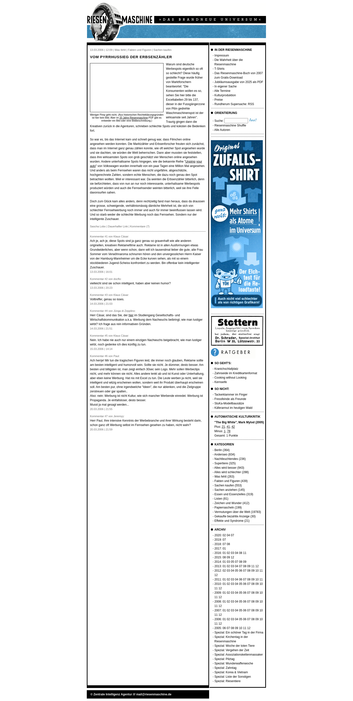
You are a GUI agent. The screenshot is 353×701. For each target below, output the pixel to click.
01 (224, 548)
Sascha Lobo (98, 226)
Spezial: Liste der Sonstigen (232, 676)
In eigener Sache (225, 86)
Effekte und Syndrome (229, 520)
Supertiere (221, 463)
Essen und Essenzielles (230, 494)
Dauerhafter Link (118, 226)
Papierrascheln (224, 507)
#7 (106, 416)
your (199, 161)
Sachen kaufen (224, 485)
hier (130, 315)
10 (257, 570)
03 (232, 553)
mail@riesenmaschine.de (153, 694)
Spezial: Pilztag (224, 659)
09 (228, 557)
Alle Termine (222, 91)
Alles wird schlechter (227, 472)
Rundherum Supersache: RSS (234, 104)
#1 (106, 236)
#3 (106, 294)
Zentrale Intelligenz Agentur (112, 694)
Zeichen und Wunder (228, 503)
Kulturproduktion (225, 95)
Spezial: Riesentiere (227, 681)
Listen (218, 498)
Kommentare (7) (140, 226)
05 (232, 562)
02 (224, 535)
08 (228, 544)
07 (232, 535)
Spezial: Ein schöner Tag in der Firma (238, 632)
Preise (218, 99)
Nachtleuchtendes (226, 459)
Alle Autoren (222, 130)
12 (232, 557)
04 (228, 535)
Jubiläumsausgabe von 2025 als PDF (238, 82)
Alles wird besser (225, 467)
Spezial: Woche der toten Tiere (234, 645)
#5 (106, 335)
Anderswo (220, 454)
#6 (106, 356)
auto (93, 166)
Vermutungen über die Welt (232, 512)
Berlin (218, 450)
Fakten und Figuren (227, 481)
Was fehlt (220, 476)
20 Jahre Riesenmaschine (134, 117)
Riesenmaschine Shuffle (230, 125)
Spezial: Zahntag (225, 668)
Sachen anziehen (225, 490)
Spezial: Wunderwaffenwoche (233, 663)
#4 (106, 310)
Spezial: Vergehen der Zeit (231, 650)
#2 (106, 278)
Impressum (221, 55)
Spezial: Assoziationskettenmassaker (238, 654)
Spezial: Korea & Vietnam (231, 672)
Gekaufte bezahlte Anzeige (232, 516)
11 (244, 553)
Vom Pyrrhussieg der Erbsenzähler (131, 57)
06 (240, 570)
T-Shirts (219, 68)
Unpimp (190, 161)
